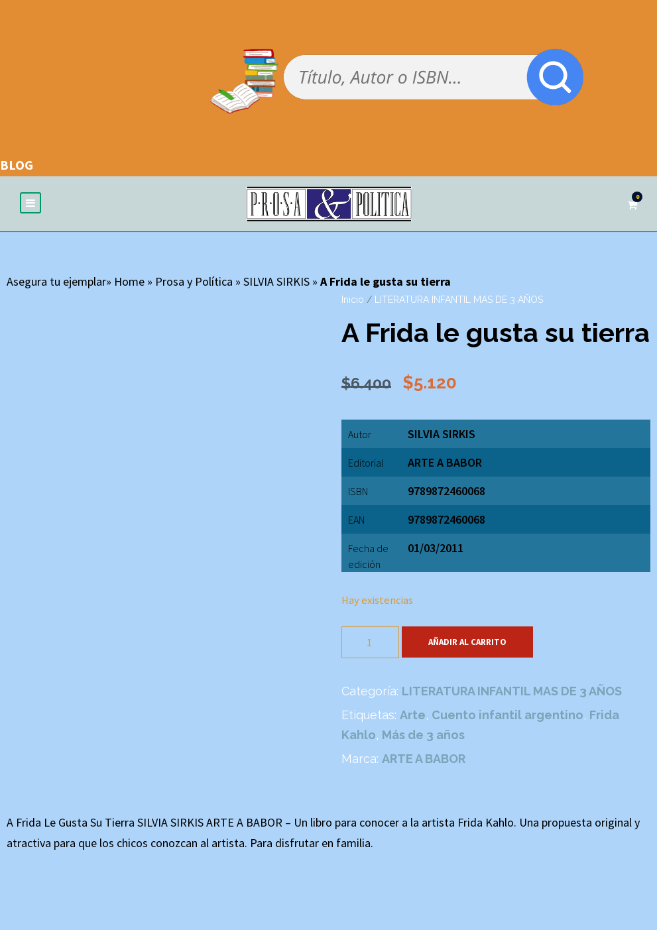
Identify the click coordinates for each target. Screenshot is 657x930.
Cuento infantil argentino (507, 715)
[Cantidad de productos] (370, 642)
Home (129, 281)
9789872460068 (446, 519)
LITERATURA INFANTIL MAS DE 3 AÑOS (459, 299)
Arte (413, 715)
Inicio (352, 299)
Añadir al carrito (467, 642)
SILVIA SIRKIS (276, 281)
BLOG (16, 164)
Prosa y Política (194, 281)
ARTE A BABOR (445, 462)
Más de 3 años (423, 735)
